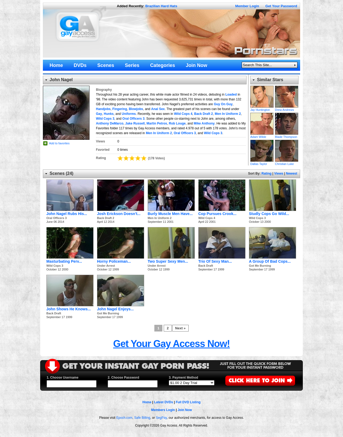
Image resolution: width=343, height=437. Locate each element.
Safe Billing (142, 418)
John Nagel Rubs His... (66, 214)
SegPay (161, 418)
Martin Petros (157, 123)
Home (147, 402)
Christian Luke (286, 151)
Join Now (185, 410)
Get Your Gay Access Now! (171, 343)
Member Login (247, 6)
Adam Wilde (262, 124)
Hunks (109, 114)
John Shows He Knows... (68, 309)
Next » (180, 328)
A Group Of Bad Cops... (270, 261)
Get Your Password (281, 6)
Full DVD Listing (188, 402)
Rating (266, 173)
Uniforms (129, 114)
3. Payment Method (183, 377)
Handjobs (103, 109)
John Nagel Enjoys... (115, 309)
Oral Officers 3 (133, 118)
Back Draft (205, 265)
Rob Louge (177, 123)
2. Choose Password (123, 377)
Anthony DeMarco (110, 123)
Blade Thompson (286, 124)
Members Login (163, 410)
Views (278, 173)
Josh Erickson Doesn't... (118, 214)
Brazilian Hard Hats (161, 6)
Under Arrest (106, 265)
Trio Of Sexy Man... (215, 261)
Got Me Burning (260, 265)
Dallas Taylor (262, 151)
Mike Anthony (204, 123)
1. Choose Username (63, 377)
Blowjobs (136, 109)
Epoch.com (124, 418)
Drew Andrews (286, 97)
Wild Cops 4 (183, 114)
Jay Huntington (262, 97)
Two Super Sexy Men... (168, 261)
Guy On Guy (223, 104)
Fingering (119, 109)
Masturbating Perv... (64, 261)
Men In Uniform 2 (228, 114)
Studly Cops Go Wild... (269, 214)
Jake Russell (135, 123)
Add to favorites (59, 143)
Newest (291, 173)
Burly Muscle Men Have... (170, 214)
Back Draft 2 (203, 114)
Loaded (231, 94)
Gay (99, 114)
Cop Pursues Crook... (217, 214)
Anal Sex (158, 109)
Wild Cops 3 (105, 118)
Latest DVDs (163, 402)
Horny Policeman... (114, 261)
